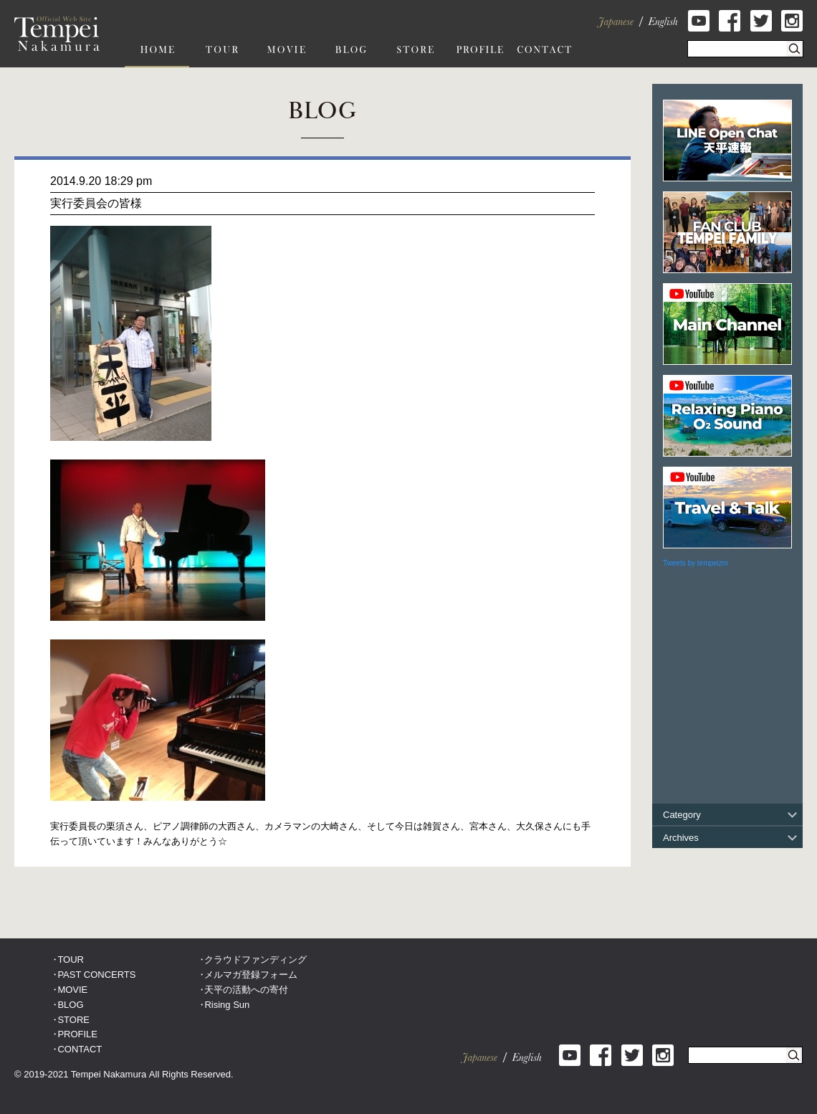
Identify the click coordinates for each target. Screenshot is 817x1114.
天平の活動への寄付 (246, 989)
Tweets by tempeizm (695, 563)
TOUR (70, 959)
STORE (73, 1019)
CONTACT (79, 1049)
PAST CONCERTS (96, 974)
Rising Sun (226, 1004)
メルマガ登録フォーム (250, 974)
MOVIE (72, 989)
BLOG (70, 1004)
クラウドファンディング (255, 959)
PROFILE (77, 1034)
